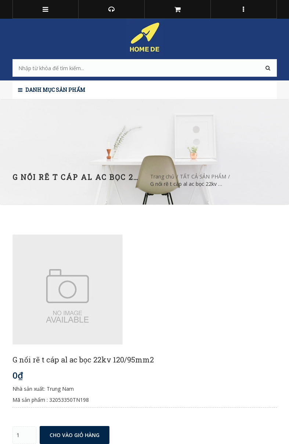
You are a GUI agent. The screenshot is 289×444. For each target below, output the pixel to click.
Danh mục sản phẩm (51, 89)
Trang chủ (162, 176)
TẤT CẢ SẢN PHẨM (203, 176)
